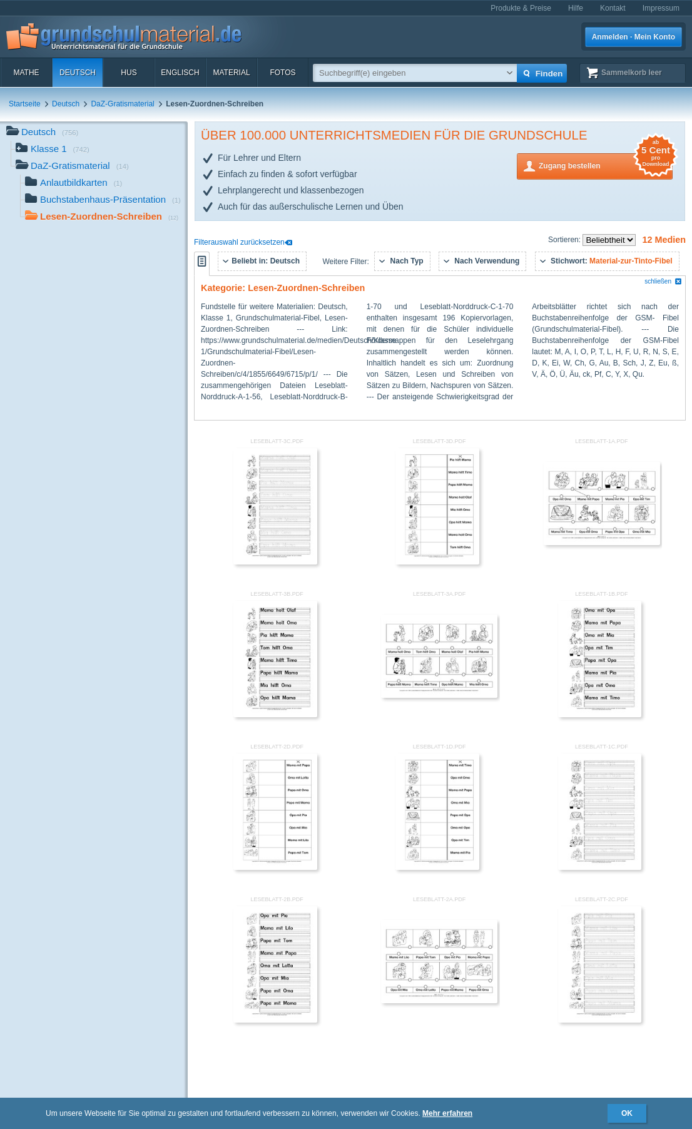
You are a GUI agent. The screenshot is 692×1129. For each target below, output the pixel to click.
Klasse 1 (52, 150)
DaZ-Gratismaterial (122, 104)
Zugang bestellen (606, 164)
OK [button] (627, 1113)
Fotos (282, 72)
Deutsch (77, 72)
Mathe (26, 72)
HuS (128, 72)
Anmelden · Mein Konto (633, 37)
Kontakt (613, 8)
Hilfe (575, 8)
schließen (663, 281)
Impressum (661, 8)
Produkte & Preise (521, 8)
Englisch (180, 72)
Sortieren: (565, 239)
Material (231, 72)
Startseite (25, 104)
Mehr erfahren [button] (447, 1113)
